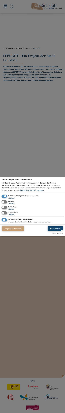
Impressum (40, 190)
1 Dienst (11, 198)
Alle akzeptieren (55, 228)
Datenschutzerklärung (27, 190)
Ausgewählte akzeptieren (12, 228)
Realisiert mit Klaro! (57, 233)
